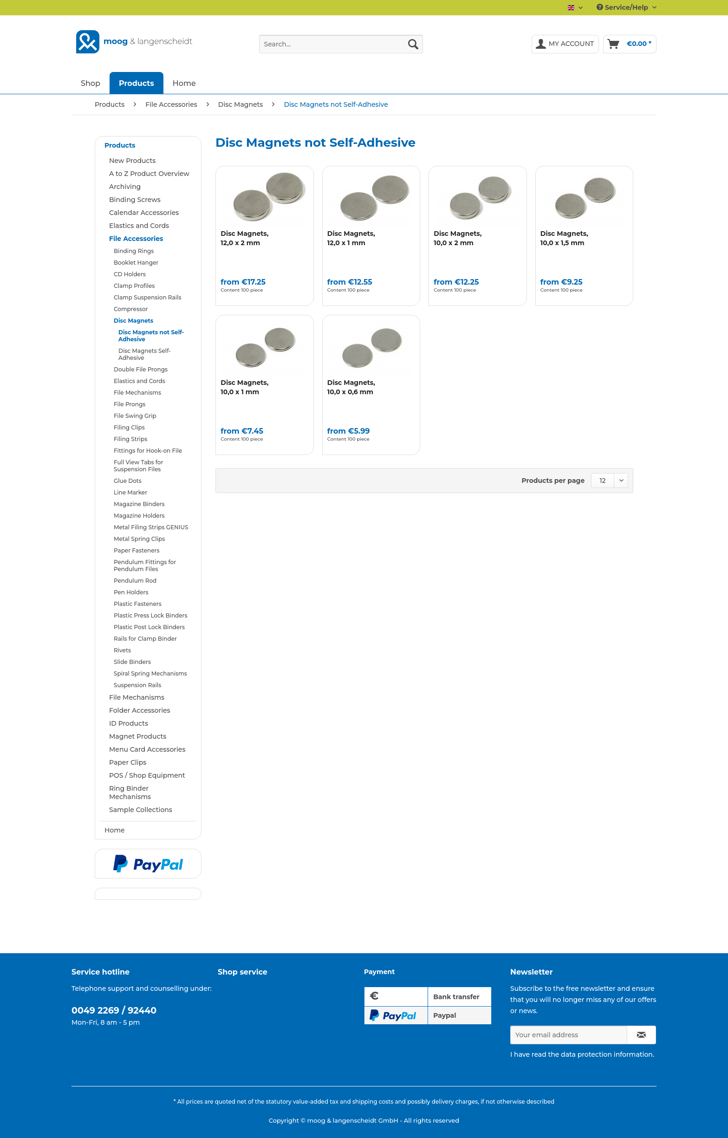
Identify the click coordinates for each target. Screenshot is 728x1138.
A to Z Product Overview (149, 173)
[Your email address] (568, 1035)
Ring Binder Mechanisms (130, 792)
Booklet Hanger (136, 262)
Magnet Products (137, 736)
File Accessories (136, 238)
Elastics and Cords (139, 225)
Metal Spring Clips (139, 538)
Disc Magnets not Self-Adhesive (151, 336)
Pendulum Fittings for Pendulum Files (145, 565)
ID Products (128, 723)
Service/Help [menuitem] (623, 7)
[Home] (184, 83)
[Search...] (341, 44)
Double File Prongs (141, 369)
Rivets (122, 650)
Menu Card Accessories (147, 749)
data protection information (607, 1054)
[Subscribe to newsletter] (641, 1035)
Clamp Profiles (134, 285)
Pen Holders (131, 592)
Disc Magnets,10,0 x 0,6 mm (351, 387)
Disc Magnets (133, 320)
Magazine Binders (139, 504)
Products (119, 145)
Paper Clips (127, 762)
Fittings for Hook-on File (148, 450)
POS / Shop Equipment (147, 775)
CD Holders (130, 274)
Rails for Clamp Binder (145, 638)
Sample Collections (140, 810)
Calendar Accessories (144, 212)
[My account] (565, 44)
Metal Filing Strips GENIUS (151, 527)
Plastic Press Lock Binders (151, 615)
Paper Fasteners (136, 550)
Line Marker (130, 492)
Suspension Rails (137, 685)
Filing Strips (130, 439)
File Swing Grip (135, 415)
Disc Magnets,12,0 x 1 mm (351, 238)
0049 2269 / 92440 (114, 1010)
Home (114, 830)
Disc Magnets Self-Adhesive (144, 354)
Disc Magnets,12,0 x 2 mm (244, 238)
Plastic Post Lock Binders (149, 627)
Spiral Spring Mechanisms (150, 673)
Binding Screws (135, 199)
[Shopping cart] (629, 44)
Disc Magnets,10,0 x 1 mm (244, 387)
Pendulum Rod (135, 580)
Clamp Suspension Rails (147, 297)
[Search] (413, 44)
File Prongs (129, 404)
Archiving (125, 186)
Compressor (131, 309)
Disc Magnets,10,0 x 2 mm (457, 238)
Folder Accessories (139, 710)
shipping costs (372, 1101)
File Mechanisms (137, 392)
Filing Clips (129, 427)
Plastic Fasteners (138, 603)
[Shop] (91, 83)
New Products (132, 160)
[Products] (136, 83)
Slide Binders (132, 661)
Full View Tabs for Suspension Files (138, 466)
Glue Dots (128, 480)
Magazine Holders (139, 515)
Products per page (553, 480)
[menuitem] (341, 48)
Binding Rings (134, 250)
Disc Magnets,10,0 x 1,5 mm (564, 238)
